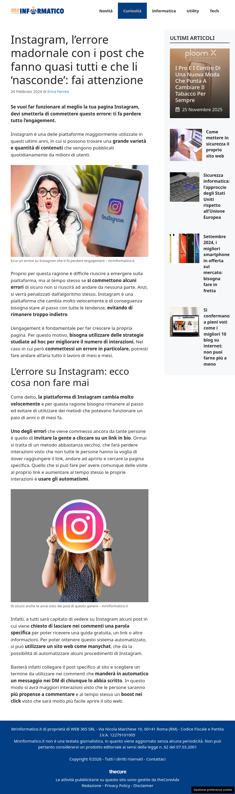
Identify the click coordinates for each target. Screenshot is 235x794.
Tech (214, 10)
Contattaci (156, 759)
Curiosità (132, 10)
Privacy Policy (117, 785)
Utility (193, 10)
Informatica (164, 10)
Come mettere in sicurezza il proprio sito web (217, 144)
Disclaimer (143, 785)
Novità (106, 10)
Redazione (91, 785)
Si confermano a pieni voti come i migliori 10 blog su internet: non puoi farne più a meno (217, 337)
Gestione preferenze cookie (212, 790)
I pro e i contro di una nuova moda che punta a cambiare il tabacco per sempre (198, 84)
